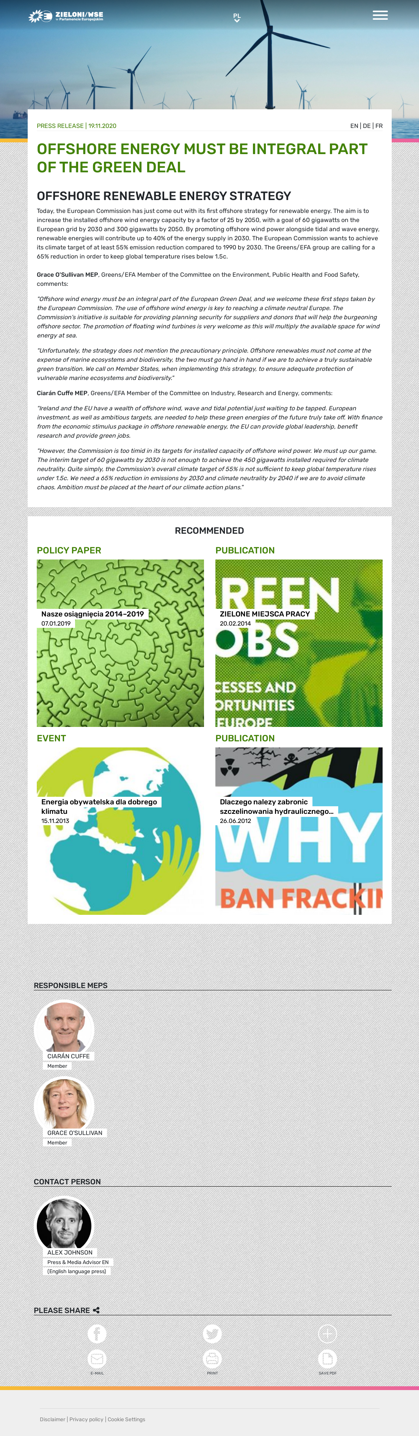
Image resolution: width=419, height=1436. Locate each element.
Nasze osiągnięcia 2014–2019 (92, 614)
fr (379, 125)
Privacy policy (86, 1419)
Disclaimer (52, 1419)
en (354, 125)
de (367, 125)
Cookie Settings (126, 1419)
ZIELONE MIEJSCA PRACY (265, 614)
